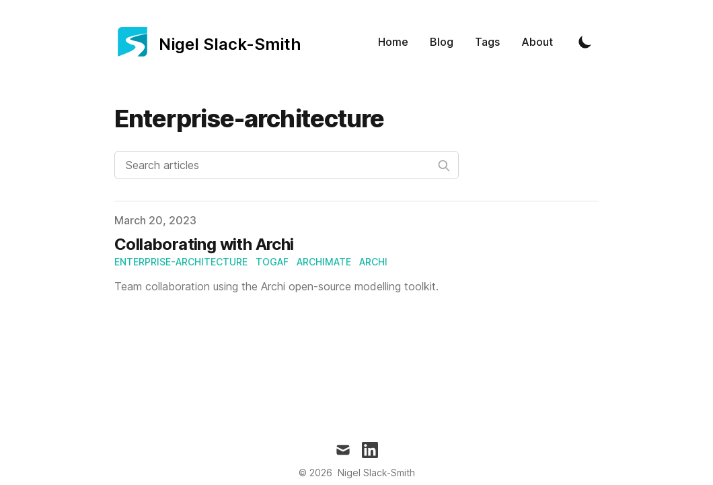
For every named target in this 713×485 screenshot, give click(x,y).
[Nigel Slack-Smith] (207, 42)
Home (393, 41)
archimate (324, 261)
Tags (487, 41)
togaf (272, 261)
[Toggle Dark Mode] (585, 42)
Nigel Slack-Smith (376, 472)
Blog (441, 41)
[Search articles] (286, 165)
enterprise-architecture (181, 261)
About (537, 41)
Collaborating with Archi (204, 244)
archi (373, 261)
